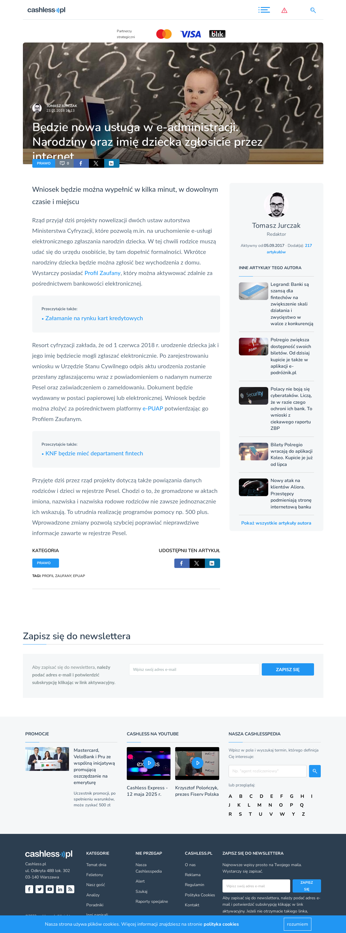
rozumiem (297, 924)
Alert (140, 881)
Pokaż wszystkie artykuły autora (276, 523)
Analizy (92, 895)
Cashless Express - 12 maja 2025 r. (147, 791)
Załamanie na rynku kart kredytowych (92, 317)
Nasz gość (95, 885)
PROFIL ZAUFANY (56, 576)
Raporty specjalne (152, 901)
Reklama (192, 875)
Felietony (94, 875)
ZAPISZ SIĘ (288, 669)
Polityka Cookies (200, 895)
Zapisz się (307, 885)
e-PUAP (153, 408)
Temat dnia (96, 865)
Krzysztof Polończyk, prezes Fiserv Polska (197, 791)
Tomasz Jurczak (61, 106)
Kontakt (192, 905)
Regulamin (194, 885)
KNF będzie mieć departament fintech (92, 453)
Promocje (37, 734)
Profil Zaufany (103, 272)
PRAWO (43, 163)
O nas (190, 865)
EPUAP (79, 576)
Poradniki (94, 905)
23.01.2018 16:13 (60, 110)
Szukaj (141, 891)
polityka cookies (221, 924)
